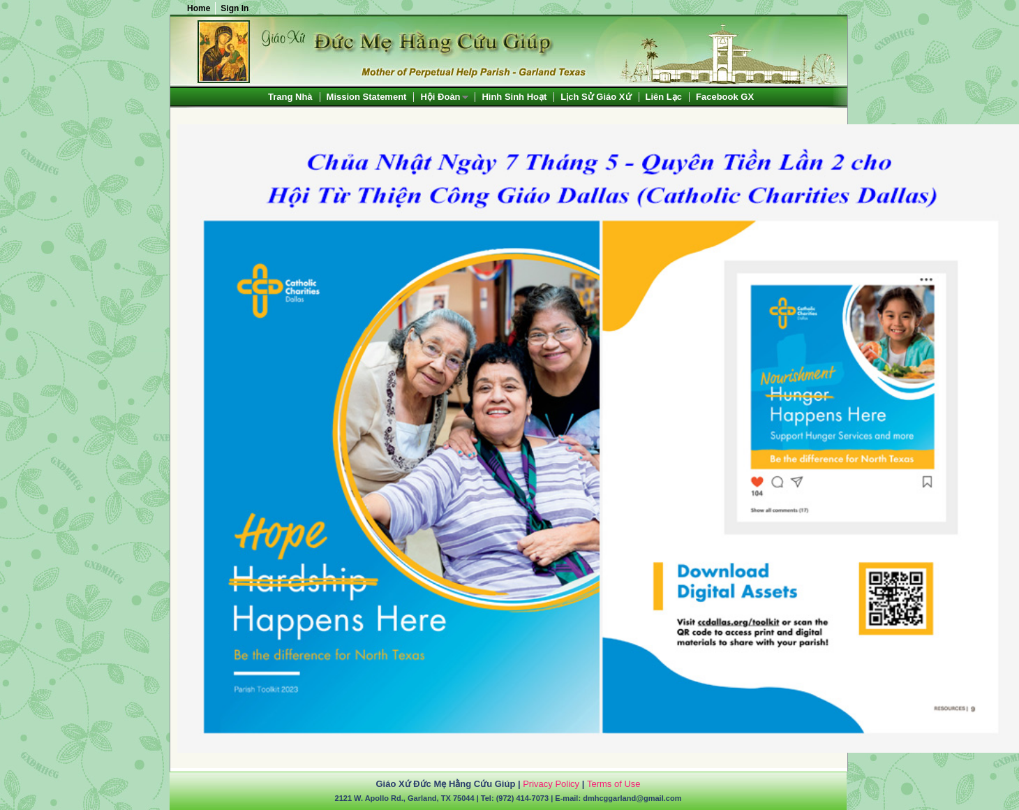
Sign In (234, 8)
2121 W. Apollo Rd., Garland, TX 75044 (405, 798)
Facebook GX (725, 96)
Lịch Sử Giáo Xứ (595, 96)
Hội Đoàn (440, 97)
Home (198, 8)
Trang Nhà (290, 96)
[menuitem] (290, 96)
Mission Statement (367, 96)
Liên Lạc (664, 96)
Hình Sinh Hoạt (514, 96)
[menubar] (511, 96)
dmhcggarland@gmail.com (632, 798)
